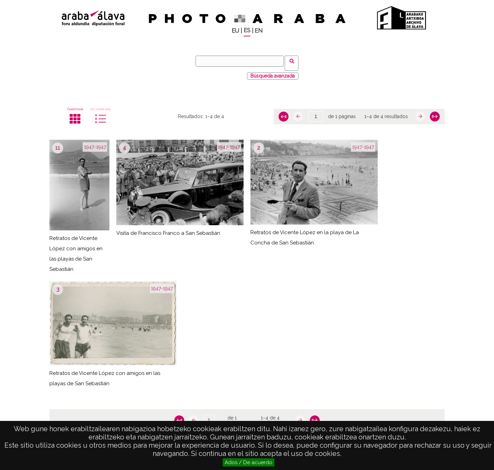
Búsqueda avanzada (272, 71)
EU (235, 30)
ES (247, 30)
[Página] (315, 112)
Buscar (293, 61)
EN (258, 30)
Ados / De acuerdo (248, 462)
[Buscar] (242, 61)
